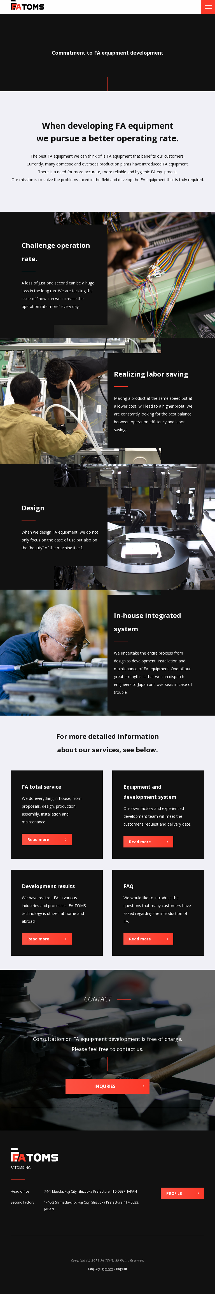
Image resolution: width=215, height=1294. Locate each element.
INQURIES (104, 1086)
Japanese (107, 1269)
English (121, 1269)
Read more (38, 839)
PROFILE (174, 1193)
